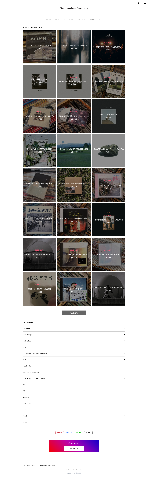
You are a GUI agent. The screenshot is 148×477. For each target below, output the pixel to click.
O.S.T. (25, 385)
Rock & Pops (27, 335)
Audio (25, 422)
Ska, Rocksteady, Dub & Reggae (35, 353)
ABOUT (57, 19)
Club (24, 360)
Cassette (26, 397)
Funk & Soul (27, 341)
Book (25, 410)
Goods (25, 416)
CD (24, 391)
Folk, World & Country (31, 372)
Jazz (24, 347)
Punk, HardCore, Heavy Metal (34, 378)
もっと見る (74, 313)
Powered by (74, 473)
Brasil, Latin (27, 366)
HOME (48, 19)
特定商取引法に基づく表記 (47, 466)
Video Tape (27, 403)
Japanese (33, 27)
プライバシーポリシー (30, 466)
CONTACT (81, 19)
